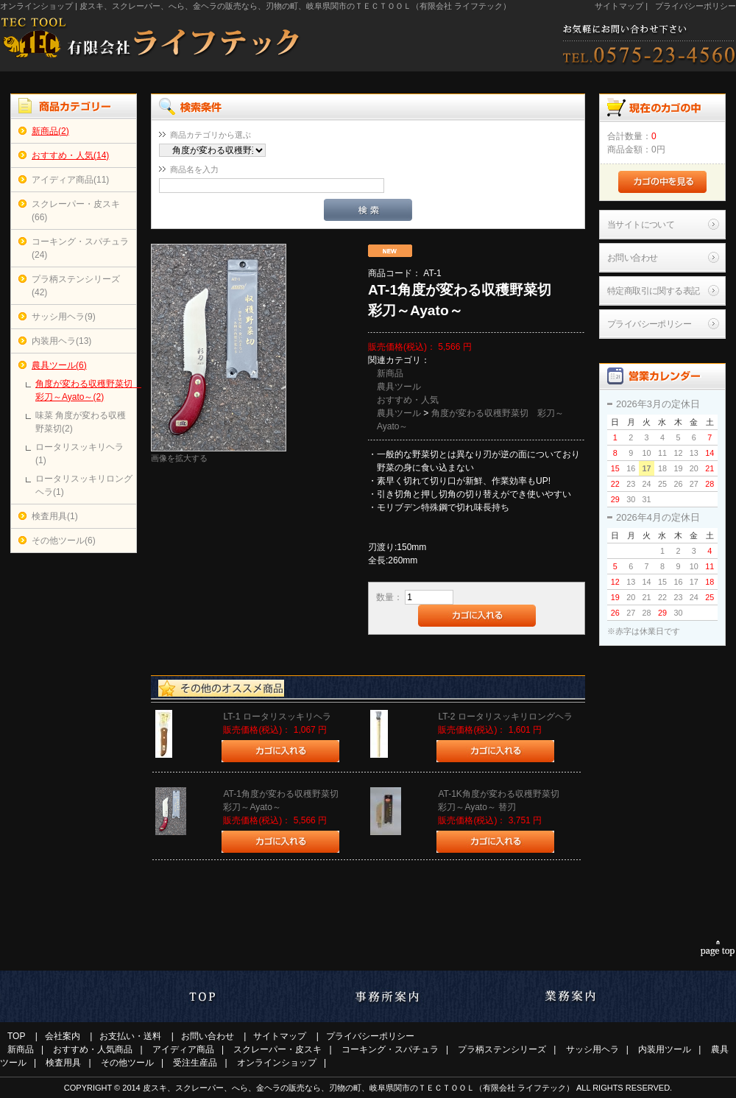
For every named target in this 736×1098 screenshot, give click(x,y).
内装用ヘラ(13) (61, 341)
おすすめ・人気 (408, 400)
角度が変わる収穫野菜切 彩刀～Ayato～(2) (84, 390)
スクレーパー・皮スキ (277, 1049)
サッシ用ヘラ (592, 1049)
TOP (16, 1036)
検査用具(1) (55, 516)
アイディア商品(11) (70, 180)
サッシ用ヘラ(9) (64, 317)
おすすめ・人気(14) (70, 155)
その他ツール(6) (64, 540)
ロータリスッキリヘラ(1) (79, 453)
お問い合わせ (632, 258)
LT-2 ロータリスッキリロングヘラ (505, 716)
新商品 (390, 373)
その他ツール (127, 1062)
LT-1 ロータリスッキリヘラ (276, 716)
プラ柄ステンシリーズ (502, 1049)
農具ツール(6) (59, 365)
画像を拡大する (179, 458)
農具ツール (399, 386)
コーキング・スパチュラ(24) (80, 248)
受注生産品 (195, 1062)
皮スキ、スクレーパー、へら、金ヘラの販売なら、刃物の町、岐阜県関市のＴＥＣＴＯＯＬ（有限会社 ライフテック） (358, 1087)
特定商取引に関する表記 (653, 291)
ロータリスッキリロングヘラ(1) (83, 485)
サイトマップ (619, 5)
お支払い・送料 (130, 1036)
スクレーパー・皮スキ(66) (76, 210)
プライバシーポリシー (695, 5)
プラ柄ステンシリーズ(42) (76, 286)
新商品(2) (50, 131)
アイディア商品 (183, 1049)
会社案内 (62, 1036)
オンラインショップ (276, 1062)
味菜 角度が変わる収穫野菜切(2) (80, 422)
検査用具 (63, 1062)
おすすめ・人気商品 (92, 1049)
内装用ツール (664, 1049)
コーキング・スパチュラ (390, 1049)
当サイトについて (640, 224)
